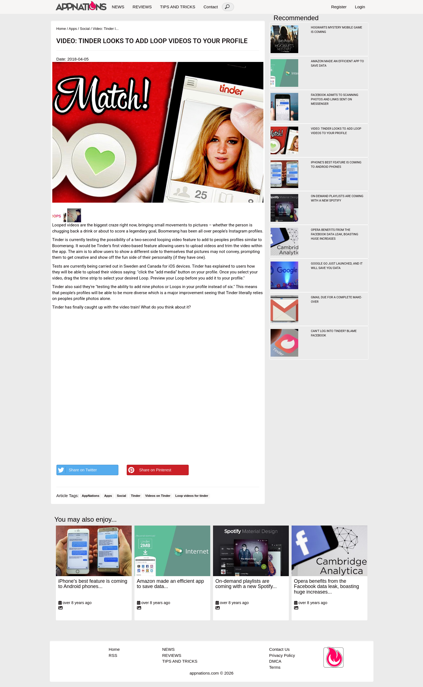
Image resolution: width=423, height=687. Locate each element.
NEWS (118, 6)
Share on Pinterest (149, 470)
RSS (113, 655)
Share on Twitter (77, 470)
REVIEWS (142, 6)
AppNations (90, 496)
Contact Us (279, 649)
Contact (211, 6)
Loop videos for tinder (191, 496)
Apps (73, 29)
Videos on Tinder (157, 496)
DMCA (275, 661)
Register (339, 6)
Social (85, 29)
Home (61, 29)
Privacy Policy (282, 655)
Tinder (135, 496)
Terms (275, 667)
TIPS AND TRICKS (177, 6)
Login (360, 6)
